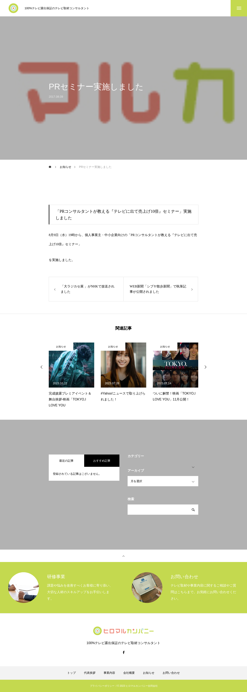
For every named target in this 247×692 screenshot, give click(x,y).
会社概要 (129, 672)
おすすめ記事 (101, 460)
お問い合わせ (171, 672)
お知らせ (61, 346)
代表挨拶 (89, 672)
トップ (71, 672)
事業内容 (109, 672)
